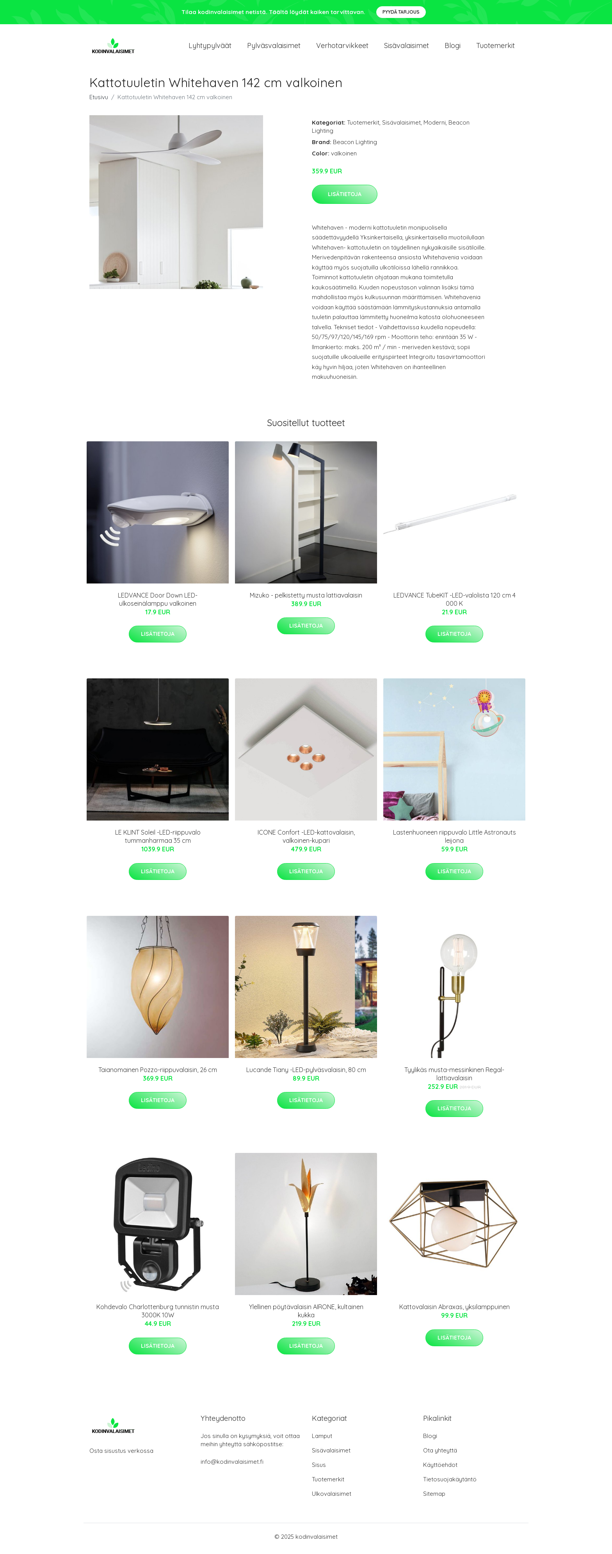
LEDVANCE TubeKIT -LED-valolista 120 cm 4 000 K (454, 603)
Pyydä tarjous (401, 12)
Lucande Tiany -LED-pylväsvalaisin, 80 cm (306, 1074)
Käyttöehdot (440, 1468)
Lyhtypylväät (210, 47)
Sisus (319, 1468)
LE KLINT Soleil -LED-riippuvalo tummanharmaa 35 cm (158, 841)
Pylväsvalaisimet (274, 47)
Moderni (434, 126)
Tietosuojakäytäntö (450, 1483)
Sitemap (434, 1497)
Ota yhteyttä (440, 1454)
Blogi (453, 47)
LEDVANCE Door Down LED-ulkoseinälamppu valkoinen (157, 603)
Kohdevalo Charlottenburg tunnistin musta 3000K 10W (157, 1315)
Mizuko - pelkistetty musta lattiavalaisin (306, 599)
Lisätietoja (344, 198)
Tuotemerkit (495, 47)
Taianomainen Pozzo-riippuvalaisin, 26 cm (157, 1074)
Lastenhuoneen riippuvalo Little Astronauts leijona (454, 841)
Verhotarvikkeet (342, 47)
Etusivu (98, 101)
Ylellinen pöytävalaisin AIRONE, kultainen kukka (306, 1315)
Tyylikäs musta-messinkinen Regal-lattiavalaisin (454, 1078)
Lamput (322, 1439)
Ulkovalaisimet (331, 1497)
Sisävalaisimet (406, 47)
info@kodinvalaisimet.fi (232, 1465)
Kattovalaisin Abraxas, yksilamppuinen (454, 1311)
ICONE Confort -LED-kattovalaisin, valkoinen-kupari (306, 841)
